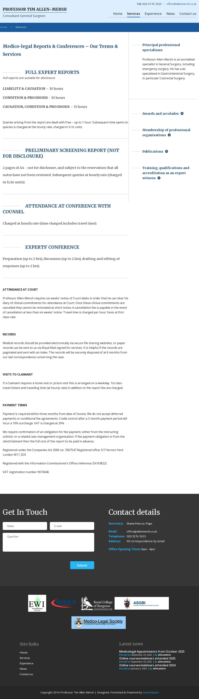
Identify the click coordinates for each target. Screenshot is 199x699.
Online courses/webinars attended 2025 (147, 658)
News (170, 13)
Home (117, 13)
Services (133, 13)
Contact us (188, 13)
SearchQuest (151, 692)
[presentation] (30, 562)
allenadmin (164, 654)
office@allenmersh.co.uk (181, 4)
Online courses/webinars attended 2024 (147, 665)
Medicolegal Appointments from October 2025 (152, 651)
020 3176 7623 (136, 536)
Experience (153, 13)
